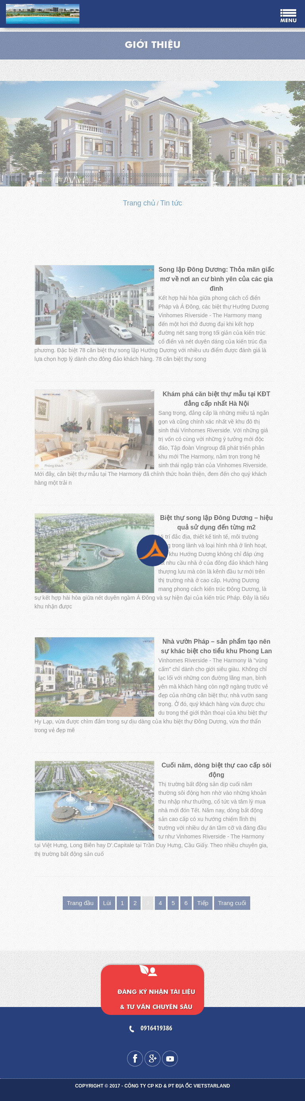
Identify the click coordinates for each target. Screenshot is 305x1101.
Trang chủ (139, 203)
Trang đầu (80, 903)
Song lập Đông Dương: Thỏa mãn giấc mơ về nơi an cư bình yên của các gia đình (216, 279)
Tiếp (202, 903)
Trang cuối (232, 903)
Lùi (107, 903)
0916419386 (156, 1028)
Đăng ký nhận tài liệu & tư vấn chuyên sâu (156, 999)
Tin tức (171, 203)
